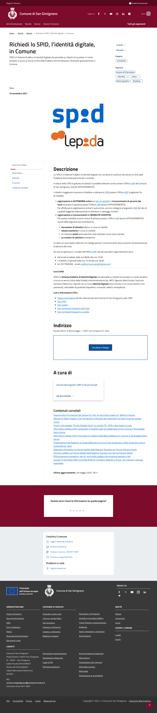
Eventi (118, 639)
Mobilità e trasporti (51, 636)
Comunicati (120, 618)
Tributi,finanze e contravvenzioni (92, 622)
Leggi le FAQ (48, 662)
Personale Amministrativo (17, 636)
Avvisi (117, 622)
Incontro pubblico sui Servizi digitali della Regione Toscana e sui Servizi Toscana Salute (93, 453)
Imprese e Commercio (52, 627)
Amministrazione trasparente (91, 653)
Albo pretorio (84, 657)
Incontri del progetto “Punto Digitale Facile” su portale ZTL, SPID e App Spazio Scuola (92, 425)
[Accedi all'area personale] (138, 3)
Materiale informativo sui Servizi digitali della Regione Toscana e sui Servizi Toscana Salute (95, 449)
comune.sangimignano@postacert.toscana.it (25, 682)
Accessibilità (18, 700)
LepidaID (106, 201)
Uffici (8, 622)
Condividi (121, 45)
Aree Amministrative (15, 618)
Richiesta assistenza (51, 666)
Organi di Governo (13, 614)
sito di (98, 201)
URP (133, 183)
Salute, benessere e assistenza (92, 631)
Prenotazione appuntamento (54, 653)
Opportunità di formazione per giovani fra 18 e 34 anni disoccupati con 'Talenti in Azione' (94, 415)
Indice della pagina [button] (19, 165)
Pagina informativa (66, 298)
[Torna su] (149, 705)
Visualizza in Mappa (100, 347)
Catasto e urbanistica (51, 631)
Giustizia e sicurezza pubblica (91, 618)
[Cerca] (148, 14)
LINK (135, 208)
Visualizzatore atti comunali (90, 662)
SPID (107, 192)
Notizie (29, 33)
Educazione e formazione (89, 613)
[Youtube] (107, 13)
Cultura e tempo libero (52, 618)
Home (11, 33)
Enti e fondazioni (13, 627)
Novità (20, 33)
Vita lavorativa (49, 622)
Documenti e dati (13, 640)
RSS (8, 700)
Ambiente (83, 627)
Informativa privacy (87, 666)
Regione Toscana (13, 3)
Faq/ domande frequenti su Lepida (73, 312)
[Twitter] (101, 13)
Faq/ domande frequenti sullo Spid (73, 308)
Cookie (38, 700)
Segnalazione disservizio (53, 657)
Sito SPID (61, 301)
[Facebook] (95, 13)
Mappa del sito (50, 700)
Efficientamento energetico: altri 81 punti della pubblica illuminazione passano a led (92, 456)
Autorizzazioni (85, 636)
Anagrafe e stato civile (52, 614)
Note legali (83, 671)
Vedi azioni (121, 50)
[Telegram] (125, 13)
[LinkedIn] (119, 13)
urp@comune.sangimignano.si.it (95, 264)
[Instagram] (113, 13)
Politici (9, 631)
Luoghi (118, 635)
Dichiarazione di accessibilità (91, 675)
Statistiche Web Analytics (140, 700)
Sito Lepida (62, 305)
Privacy (29, 700)
